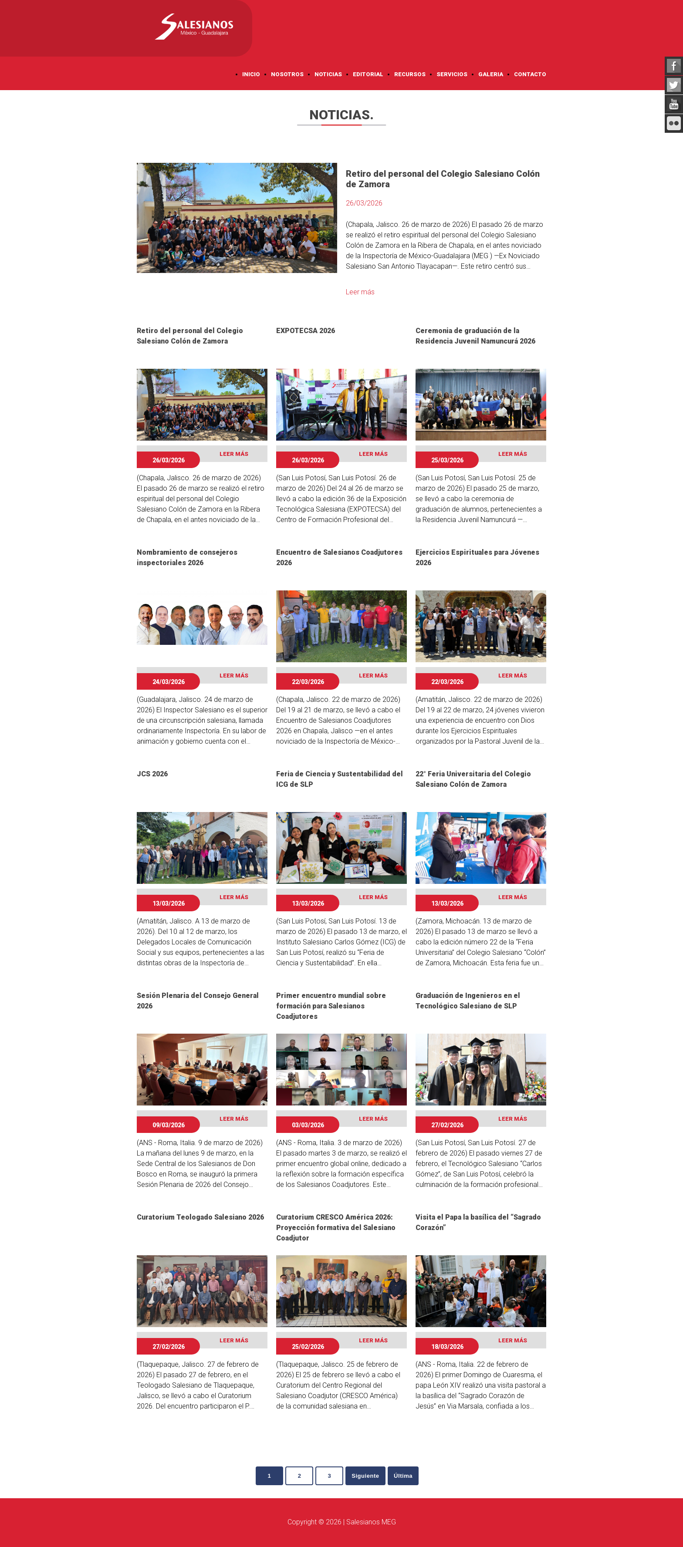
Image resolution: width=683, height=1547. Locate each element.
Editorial (368, 74)
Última (409, 1476)
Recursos (410, 74)
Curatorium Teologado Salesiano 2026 (200, 1217)
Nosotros (287, 74)
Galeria (490, 74)
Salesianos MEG (371, 1522)
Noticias (328, 74)
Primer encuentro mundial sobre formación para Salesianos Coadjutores (331, 1006)
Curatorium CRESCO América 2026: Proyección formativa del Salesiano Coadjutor (336, 1227)
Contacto (530, 74)
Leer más (360, 292)
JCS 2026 (152, 774)
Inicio (251, 74)
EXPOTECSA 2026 (305, 331)
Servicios (451, 74)
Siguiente (368, 1476)
